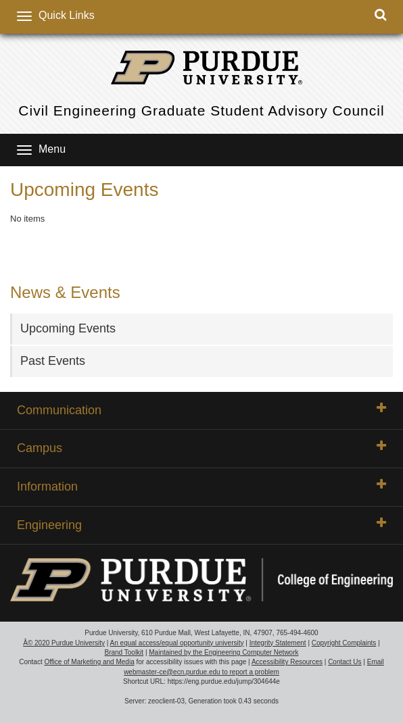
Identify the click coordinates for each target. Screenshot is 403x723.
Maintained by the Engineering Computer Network (223, 652)
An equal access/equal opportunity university (177, 643)
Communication (201, 409)
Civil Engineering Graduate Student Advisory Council (201, 110)
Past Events (52, 361)
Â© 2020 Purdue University (64, 643)
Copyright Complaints (344, 643)
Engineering (201, 524)
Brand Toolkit (123, 652)
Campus (201, 447)
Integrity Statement (278, 643)
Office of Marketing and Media (89, 662)
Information (201, 485)
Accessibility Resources (287, 662)
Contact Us (344, 662)
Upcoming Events (68, 328)
